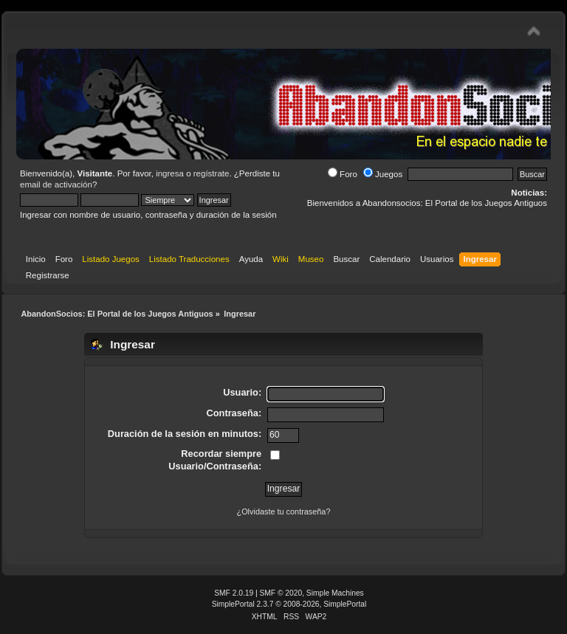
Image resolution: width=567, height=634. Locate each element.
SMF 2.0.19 (233, 593)
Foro (342, 174)
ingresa (170, 173)
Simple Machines (335, 593)
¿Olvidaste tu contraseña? (284, 511)
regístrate (211, 173)
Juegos (382, 174)
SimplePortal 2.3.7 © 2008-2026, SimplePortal (289, 604)
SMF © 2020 (281, 593)
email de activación (56, 184)
